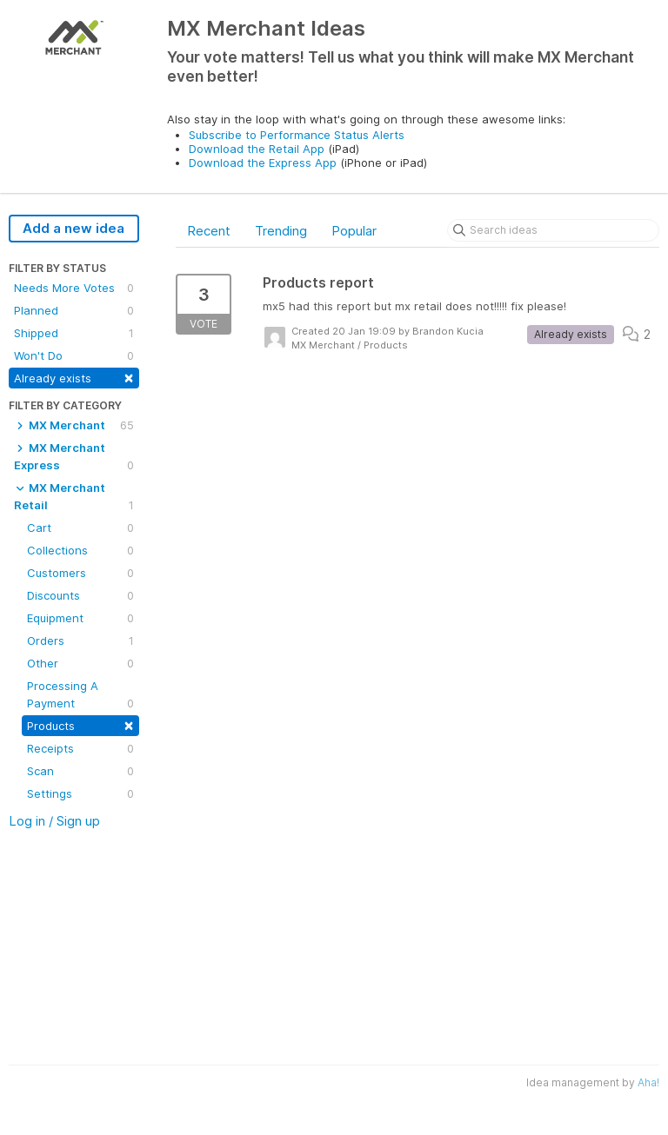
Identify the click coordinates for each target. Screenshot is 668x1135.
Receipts (80, 748)
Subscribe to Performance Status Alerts (296, 135)
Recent (208, 230)
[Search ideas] (553, 230)
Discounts (80, 595)
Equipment (80, 618)
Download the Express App (263, 162)
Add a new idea (73, 228)
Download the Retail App (256, 149)
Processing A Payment (80, 695)
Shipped (74, 333)
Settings (80, 793)
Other (80, 663)
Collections (80, 550)
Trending (281, 230)
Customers (80, 572)
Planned (74, 310)
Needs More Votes (74, 287)
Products (80, 724)
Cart (80, 527)
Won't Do (74, 355)
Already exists (74, 377)
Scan (80, 771)
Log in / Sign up (54, 821)
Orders (80, 640)
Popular (354, 230)
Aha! (648, 1082)
